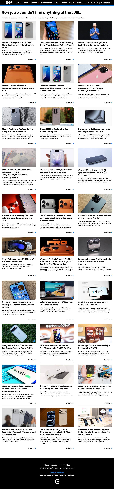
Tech (26, 3)
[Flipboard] (94, 2)
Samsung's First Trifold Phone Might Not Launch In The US (94, 346)
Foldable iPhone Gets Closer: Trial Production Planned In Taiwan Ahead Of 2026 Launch (19, 432)
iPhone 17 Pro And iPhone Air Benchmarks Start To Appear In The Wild (18, 88)
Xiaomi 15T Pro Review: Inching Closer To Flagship (54, 130)
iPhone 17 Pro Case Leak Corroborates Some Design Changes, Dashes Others (90, 88)
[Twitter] (89, 2)
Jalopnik (50, 475)
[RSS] (97, 2)
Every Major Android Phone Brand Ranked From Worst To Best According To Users (17, 388)
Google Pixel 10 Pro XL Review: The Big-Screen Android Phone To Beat (17, 346)
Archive (54, 465)
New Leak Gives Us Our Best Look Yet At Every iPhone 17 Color (94, 216)
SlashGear (71, 475)
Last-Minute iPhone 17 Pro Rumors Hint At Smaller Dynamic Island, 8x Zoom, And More (94, 432)
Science (34, 3)
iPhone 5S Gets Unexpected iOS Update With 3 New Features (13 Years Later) (92, 172)
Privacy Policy (65, 465)
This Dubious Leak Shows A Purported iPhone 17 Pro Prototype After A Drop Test (55, 88)
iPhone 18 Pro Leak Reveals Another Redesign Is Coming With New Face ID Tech (18, 304)
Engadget (43, 475)
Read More (31, 59)
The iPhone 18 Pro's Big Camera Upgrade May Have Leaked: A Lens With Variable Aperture (55, 432)
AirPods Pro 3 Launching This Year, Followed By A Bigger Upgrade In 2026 (17, 218)
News (19, 3)
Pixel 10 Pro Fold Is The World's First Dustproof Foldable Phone (17, 130)
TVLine (56, 475)
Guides (64, 3)
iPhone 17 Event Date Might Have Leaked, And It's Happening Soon (93, 43)
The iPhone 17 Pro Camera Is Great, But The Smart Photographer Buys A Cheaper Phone (56, 218)
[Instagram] (91, 2)
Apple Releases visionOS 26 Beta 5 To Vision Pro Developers (19, 260)
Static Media (48, 468)
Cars (56, 3)
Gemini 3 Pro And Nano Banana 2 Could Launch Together (93, 303)
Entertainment (46, 3)
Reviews (80, 3)
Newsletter (105, 3)
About (46, 465)
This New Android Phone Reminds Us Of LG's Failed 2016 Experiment (94, 387)
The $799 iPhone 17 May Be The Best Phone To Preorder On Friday (56, 171)
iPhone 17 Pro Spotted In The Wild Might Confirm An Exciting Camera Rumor (18, 45)
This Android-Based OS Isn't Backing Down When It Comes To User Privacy (57, 43)
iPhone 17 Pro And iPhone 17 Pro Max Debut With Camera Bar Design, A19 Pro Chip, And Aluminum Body (56, 261)
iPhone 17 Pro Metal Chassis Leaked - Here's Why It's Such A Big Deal (56, 387)
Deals (71, 3)
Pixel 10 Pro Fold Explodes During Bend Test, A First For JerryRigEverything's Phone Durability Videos (17, 174)
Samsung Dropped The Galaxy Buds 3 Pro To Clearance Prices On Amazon (94, 261)
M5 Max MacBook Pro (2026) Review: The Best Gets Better (56, 303)
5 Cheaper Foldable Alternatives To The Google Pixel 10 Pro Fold (94, 130)
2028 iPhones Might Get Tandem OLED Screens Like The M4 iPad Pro (55, 346)
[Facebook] (86, 2)
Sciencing (63, 475)
